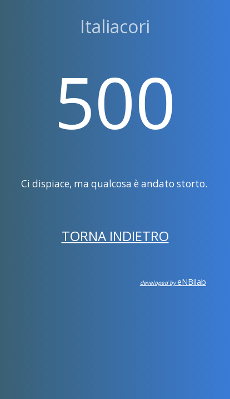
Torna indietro (115, 236)
